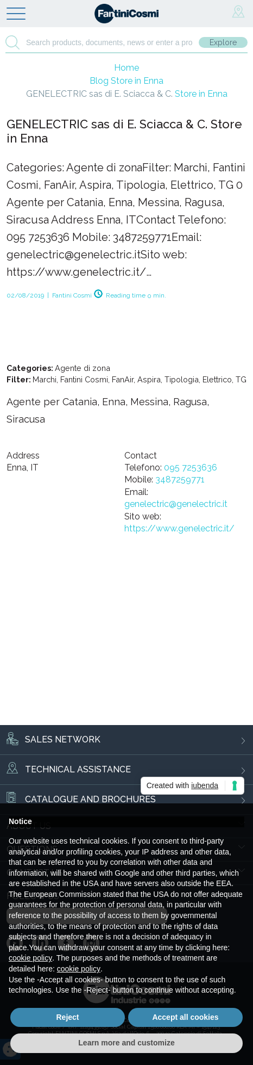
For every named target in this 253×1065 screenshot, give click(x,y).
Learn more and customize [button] (126, 1042)
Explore (223, 42)
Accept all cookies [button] (185, 1017)
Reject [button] (67, 1017)
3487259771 (180, 479)
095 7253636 (190, 467)
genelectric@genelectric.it (175, 504)
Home (126, 68)
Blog (126, 81)
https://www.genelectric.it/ (179, 528)
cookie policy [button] (30, 957)
